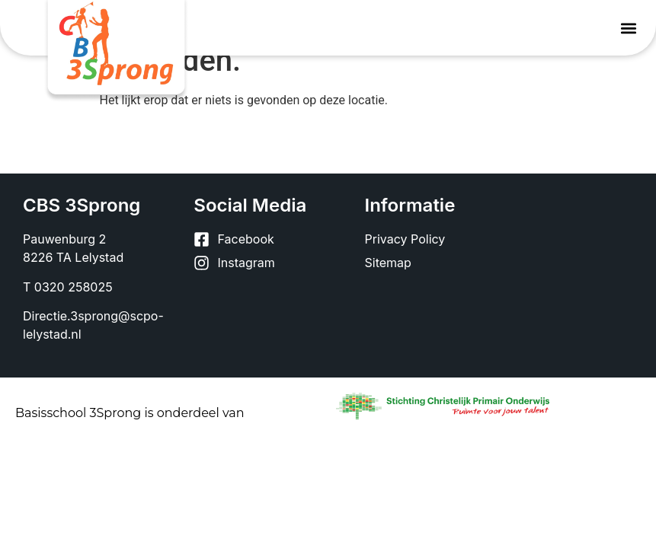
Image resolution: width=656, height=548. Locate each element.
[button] (628, 27)
